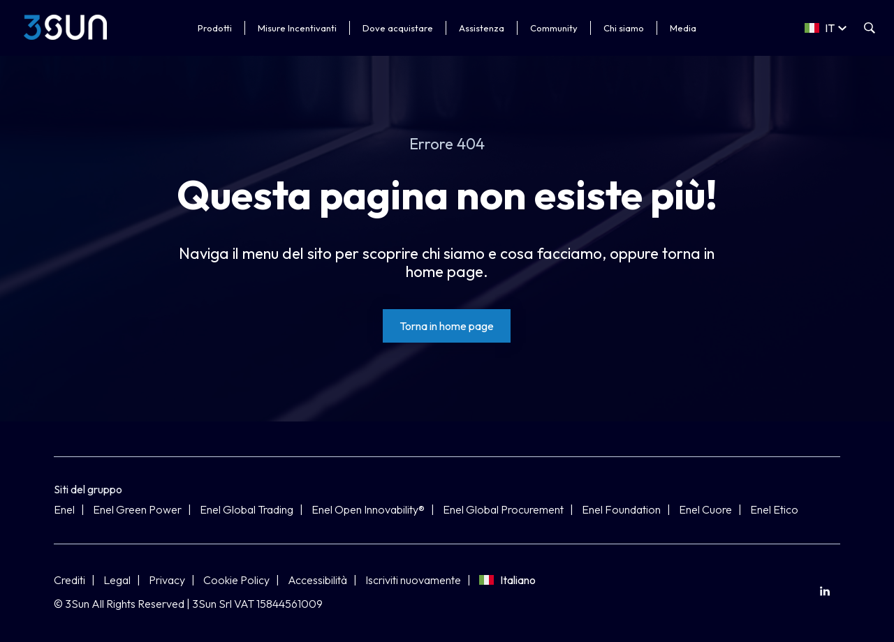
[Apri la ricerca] (869, 27)
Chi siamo (623, 27)
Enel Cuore (705, 509)
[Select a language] (825, 27)
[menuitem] (824, 591)
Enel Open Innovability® (368, 509)
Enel (64, 509)
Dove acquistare (397, 27)
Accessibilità (317, 580)
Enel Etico (774, 509)
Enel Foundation (621, 509)
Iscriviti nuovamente (413, 580)
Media (683, 27)
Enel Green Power (137, 509)
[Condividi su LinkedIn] (824, 591)
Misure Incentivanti (297, 27)
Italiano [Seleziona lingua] (507, 579)
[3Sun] (65, 27)
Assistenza (481, 27)
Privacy (167, 580)
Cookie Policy (236, 580)
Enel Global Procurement (503, 509)
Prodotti (215, 27)
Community (554, 27)
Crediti (69, 580)
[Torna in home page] (447, 326)
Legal (117, 580)
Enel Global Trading (246, 509)
